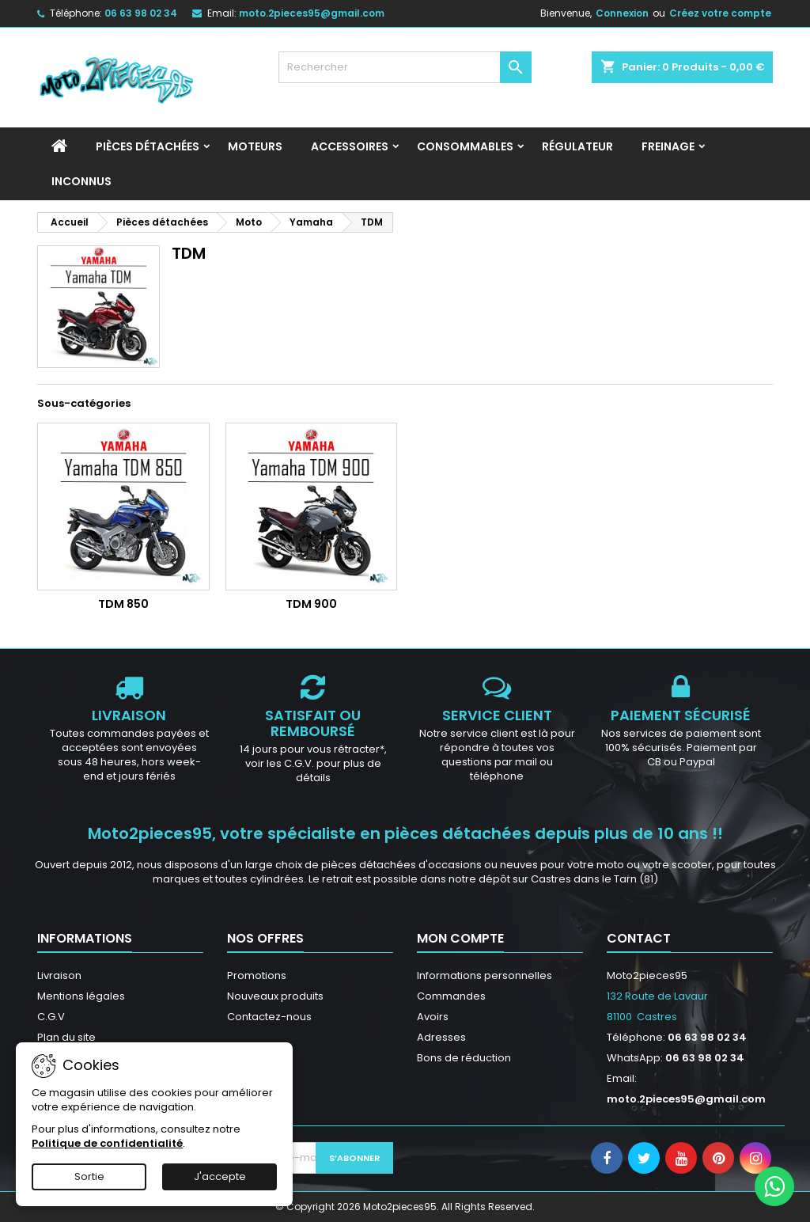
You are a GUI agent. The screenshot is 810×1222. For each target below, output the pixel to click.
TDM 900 (311, 604)
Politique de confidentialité (107, 1143)
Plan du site (66, 1037)
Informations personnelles (484, 975)
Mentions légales (81, 996)
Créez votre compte (720, 13)
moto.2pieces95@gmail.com (311, 13)
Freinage (668, 146)
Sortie (89, 1176)
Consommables (465, 146)
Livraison (59, 975)
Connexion (622, 13)
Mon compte (460, 938)
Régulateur (577, 146)
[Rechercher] (405, 67)
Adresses (441, 1037)
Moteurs (255, 146)
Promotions (256, 975)
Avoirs (433, 1016)
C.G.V (51, 1016)
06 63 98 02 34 (140, 13)
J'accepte (220, 1176)
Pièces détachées (147, 146)
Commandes (451, 996)
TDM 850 (123, 604)
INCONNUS (81, 181)
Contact (639, 938)
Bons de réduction (464, 1057)
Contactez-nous (269, 1016)
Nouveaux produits (275, 996)
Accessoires (349, 146)
